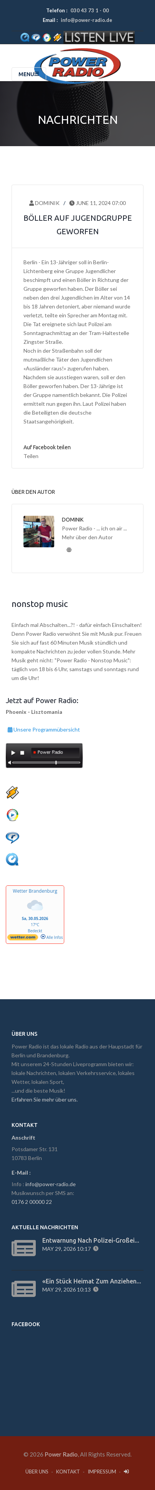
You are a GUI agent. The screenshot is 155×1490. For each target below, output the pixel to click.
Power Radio (61, 1454)
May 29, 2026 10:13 (67, 1289)
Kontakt (68, 1471)
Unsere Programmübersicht (44, 728)
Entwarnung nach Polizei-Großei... (90, 1240)
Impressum (102, 1471)
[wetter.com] (22, 939)
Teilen (30, 456)
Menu (28, 74)
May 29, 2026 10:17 (67, 1248)
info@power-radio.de (86, 20)
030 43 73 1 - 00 (89, 10)
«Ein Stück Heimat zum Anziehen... (91, 1281)
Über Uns (36, 1471)
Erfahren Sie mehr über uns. (45, 1099)
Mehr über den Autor (87, 537)
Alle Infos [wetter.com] (52, 937)
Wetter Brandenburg (35, 891)
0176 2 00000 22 (32, 1201)
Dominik (44, 203)
